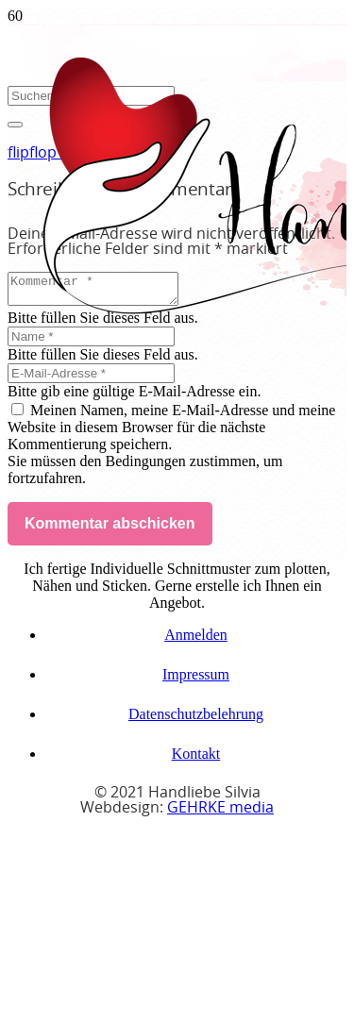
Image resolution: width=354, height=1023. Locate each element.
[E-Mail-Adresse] (91, 379)
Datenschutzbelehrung (195, 720)
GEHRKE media (220, 813)
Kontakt (196, 759)
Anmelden (196, 640)
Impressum (195, 680)
